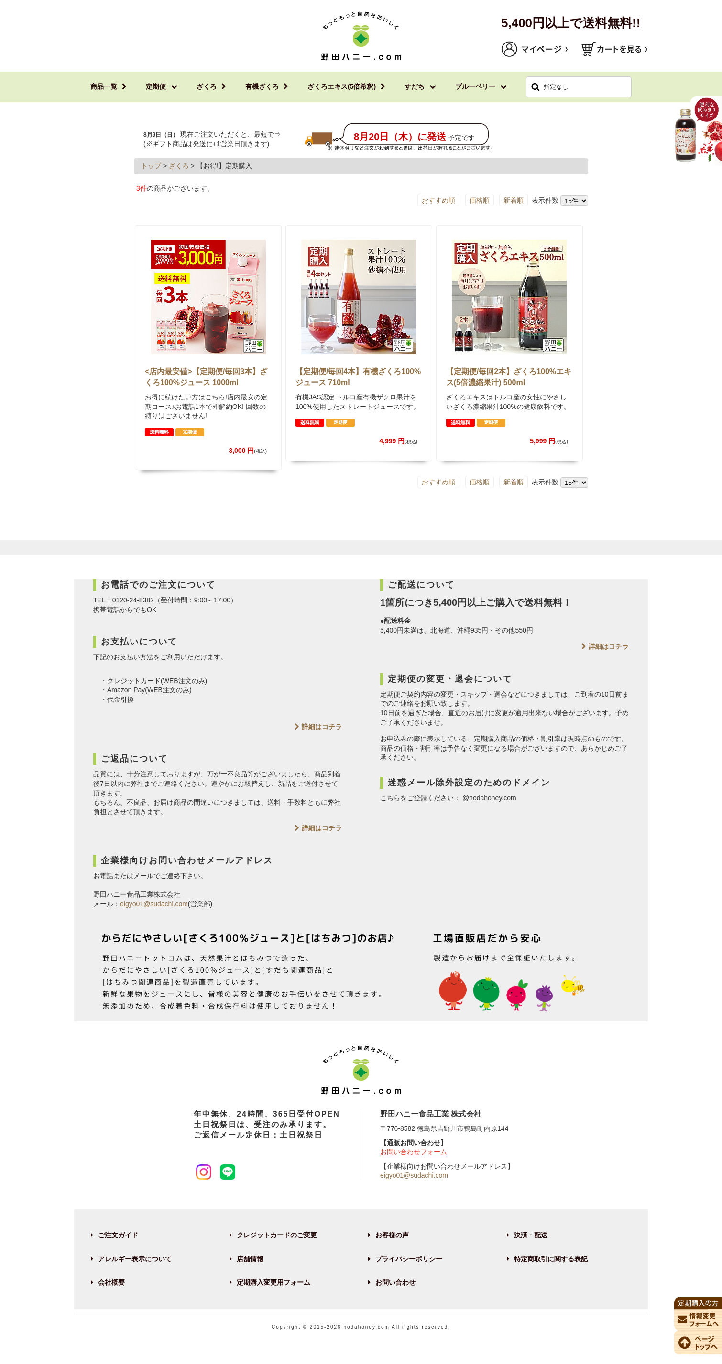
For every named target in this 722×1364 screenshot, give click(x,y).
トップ (151, 166)
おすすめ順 (438, 200)
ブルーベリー (475, 86)
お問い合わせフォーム (413, 1152)
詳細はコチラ (322, 726)
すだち (415, 86)
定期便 (156, 86)
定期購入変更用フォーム (273, 1282)
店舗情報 (250, 1259)
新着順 (513, 200)
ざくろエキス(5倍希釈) (341, 86)
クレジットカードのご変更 (277, 1235)
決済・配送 (530, 1235)
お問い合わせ (395, 1282)
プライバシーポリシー (408, 1259)
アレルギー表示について (135, 1259)
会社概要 (111, 1282)
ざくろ (207, 86)
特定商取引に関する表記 (551, 1259)
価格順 (480, 200)
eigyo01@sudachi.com (154, 904)
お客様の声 (392, 1235)
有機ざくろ (262, 86)
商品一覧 (103, 86)
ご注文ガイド (118, 1235)
